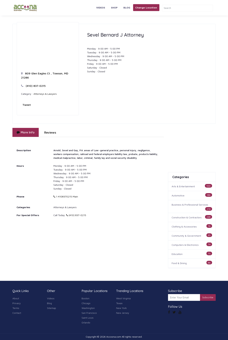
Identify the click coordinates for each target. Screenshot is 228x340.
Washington (88, 308)
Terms (15, 308)
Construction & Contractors (187, 217)
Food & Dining (179, 263)
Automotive (178, 195)
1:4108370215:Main (65, 196)
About (15, 298)
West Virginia (123, 298)
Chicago (86, 303)
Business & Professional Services (190, 204)
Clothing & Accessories (184, 226)
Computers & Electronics (185, 244)
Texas (119, 303)
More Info (26, 132)
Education (177, 253)
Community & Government (186, 235)
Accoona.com (113, 336)
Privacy (16, 303)
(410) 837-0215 (33, 85)
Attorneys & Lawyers (45, 93)
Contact (16, 312)
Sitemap (51, 308)
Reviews (50, 132)
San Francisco (89, 312)
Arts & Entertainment (183, 186)
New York (121, 308)
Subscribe (207, 297)
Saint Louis (88, 317)
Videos (100, 7)
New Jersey (122, 312)
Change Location (146, 7)
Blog (126, 7)
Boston (85, 298)
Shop (114, 7)
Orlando (86, 322)
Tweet (26, 104)
